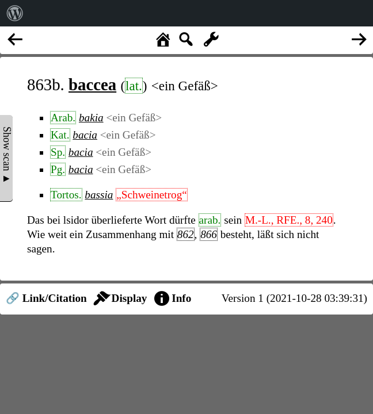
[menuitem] (15, 13)
